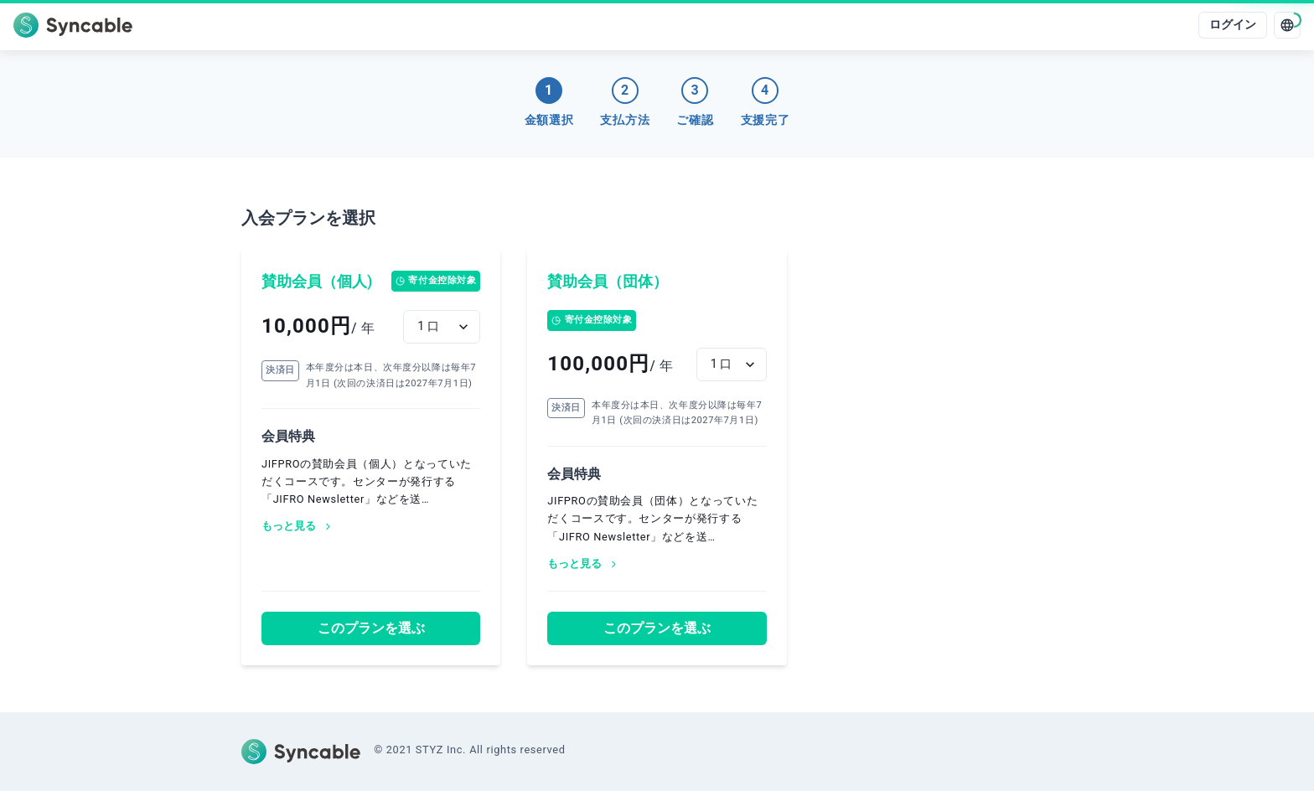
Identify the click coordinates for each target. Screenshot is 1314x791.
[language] (1287, 25)
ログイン (1232, 25)
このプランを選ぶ (371, 628)
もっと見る (297, 526)
